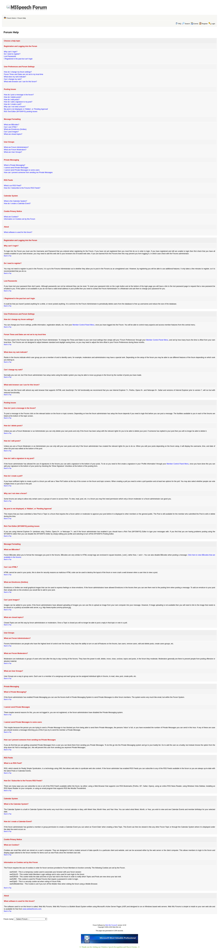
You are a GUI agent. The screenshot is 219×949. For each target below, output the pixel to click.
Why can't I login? (10, 52)
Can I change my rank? (13, 79)
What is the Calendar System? (15, 201)
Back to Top (7, 256)
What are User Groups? (13, 152)
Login (213, 23)
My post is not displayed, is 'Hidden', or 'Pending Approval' (26, 109)
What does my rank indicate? (15, 77)
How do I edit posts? (11, 100)
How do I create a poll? (12, 104)
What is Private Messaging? (14, 165)
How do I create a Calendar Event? (17, 203)
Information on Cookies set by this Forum (19, 219)
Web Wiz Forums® (111, 925)
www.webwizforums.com (32, 909)
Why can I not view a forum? (14, 107)
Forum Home (11, 18)
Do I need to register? (12, 54)
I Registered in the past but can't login (18, 59)
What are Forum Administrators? (16, 147)
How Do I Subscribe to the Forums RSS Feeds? (22, 188)
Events (194, 23)
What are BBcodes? (11, 125)
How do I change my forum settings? (18, 72)
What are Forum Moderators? (15, 150)
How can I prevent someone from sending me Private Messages (28, 172)
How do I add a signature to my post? (18, 102)
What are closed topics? (13, 134)
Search (186, 23)
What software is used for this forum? (18, 232)
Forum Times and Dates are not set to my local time (23, 74)
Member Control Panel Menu (83, 325)
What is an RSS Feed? (12, 186)
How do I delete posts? (12, 97)
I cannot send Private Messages (16, 168)
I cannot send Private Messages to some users (21, 170)
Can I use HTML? (10, 127)
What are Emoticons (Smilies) (15, 129)
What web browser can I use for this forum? (20, 82)
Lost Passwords (10, 56)
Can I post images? (11, 132)
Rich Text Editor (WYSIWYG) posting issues (20, 112)
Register (205, 23)
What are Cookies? (11, 217)
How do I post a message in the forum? (19, 95)
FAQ (179, 23)
